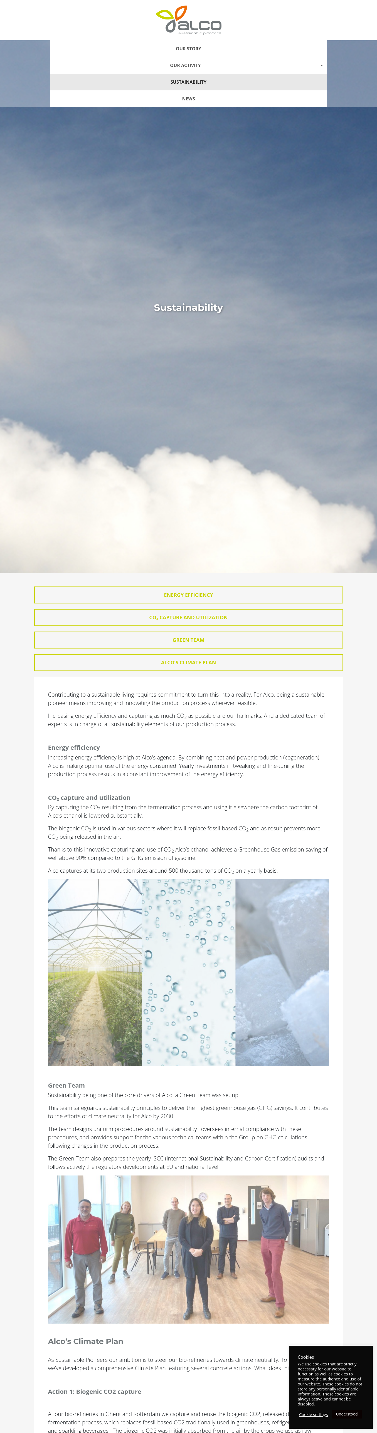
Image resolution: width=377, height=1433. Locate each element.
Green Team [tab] (188, 640)
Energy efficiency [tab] (188, 594)
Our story (188, 49)
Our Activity (247, 65)
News (188, 99)
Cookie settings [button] (313, 1414)
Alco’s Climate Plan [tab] (188, 662)
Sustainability (188, 82)
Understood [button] (347, 1414)
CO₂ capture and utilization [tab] (188, 617)
